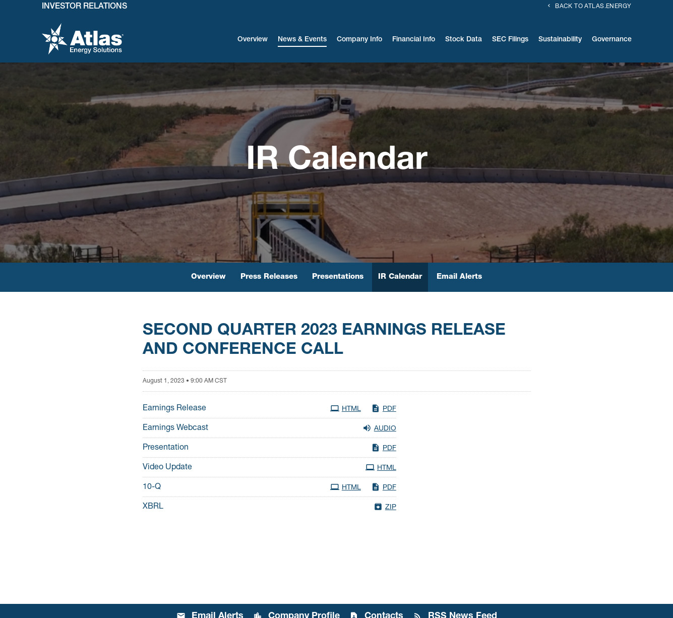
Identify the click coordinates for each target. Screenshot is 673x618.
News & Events (302, 39)
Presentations (337, 277)
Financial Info (413, 39)
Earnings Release (174, 409)
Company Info (359, 39)
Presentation (166, 448)
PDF (383, 408)
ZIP (385, 506)
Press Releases (268, 277)
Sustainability (560, 39)
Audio (379, 427)
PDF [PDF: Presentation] (383, 447)
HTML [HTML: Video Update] (380, 467)
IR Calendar (400, 277)
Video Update (167, 468)
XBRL (153, 507)
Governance (612, 39)
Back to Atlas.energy (593, 7)
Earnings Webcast (175, 428)
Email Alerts (459, 277)
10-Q (152, 487)
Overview (252, 39)
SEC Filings (510, 39)
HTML (345, 408)
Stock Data (463, 39)
